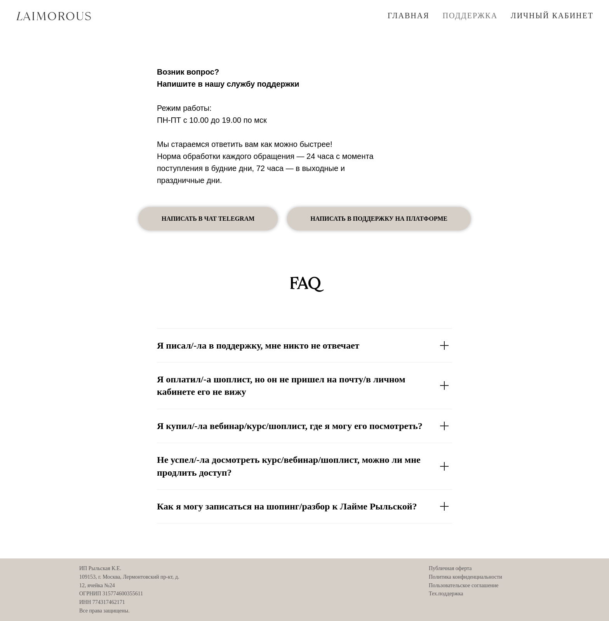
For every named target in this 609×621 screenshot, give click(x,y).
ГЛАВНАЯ (409, 15)
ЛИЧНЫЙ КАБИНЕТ (552, 15)
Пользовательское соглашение (464, 585)
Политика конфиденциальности (465, 577)
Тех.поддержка (446, 594)
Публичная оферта (450, 568)
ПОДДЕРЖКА (470, 15)
